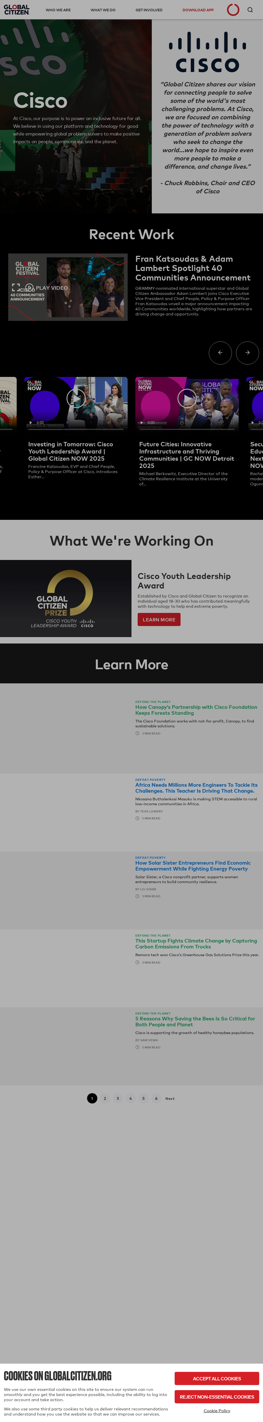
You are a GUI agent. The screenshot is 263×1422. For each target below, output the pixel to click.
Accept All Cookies (217, 1378)
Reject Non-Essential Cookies (217, 1396)
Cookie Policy (217, 1410)
